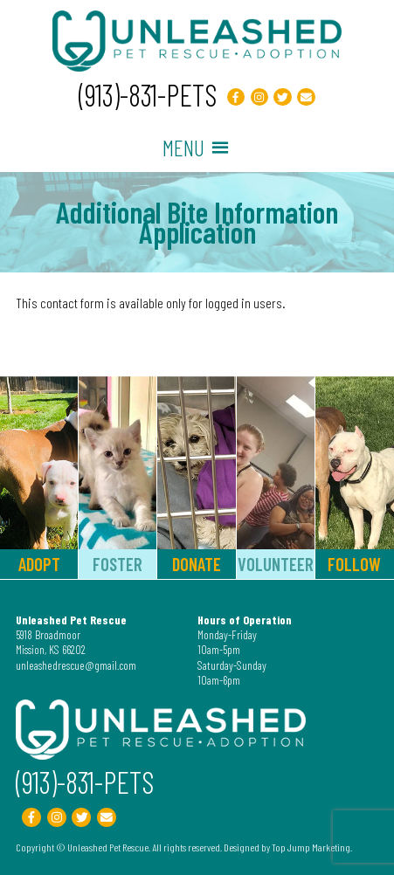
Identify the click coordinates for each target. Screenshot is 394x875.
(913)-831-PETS (148, 95)
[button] (183, 147)
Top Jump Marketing (311, 847)
